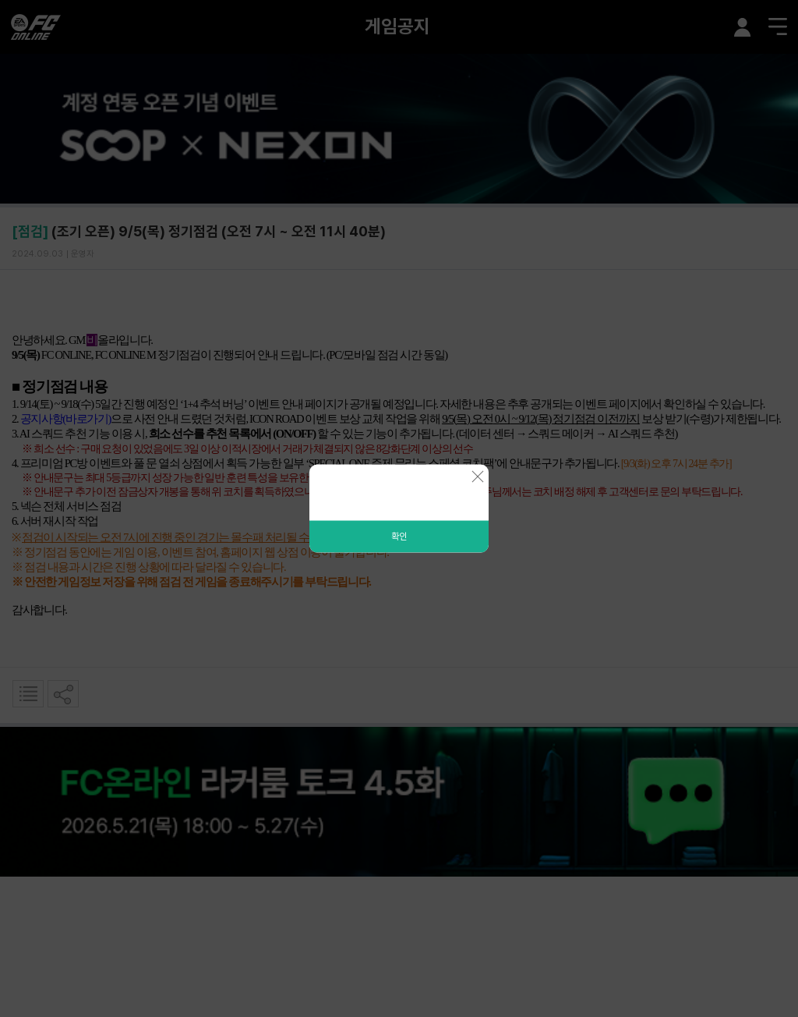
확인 (399, 536)
